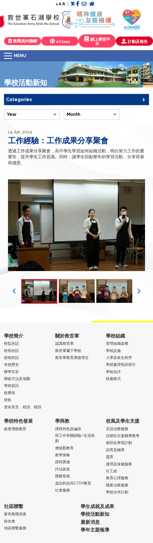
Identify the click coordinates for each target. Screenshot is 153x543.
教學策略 (62, 455)
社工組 (111, 471)
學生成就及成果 (97, 506)
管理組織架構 (117, 343)
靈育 (109, 456)
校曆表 (9, 392)
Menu (20, 55)
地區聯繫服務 (15, 528)
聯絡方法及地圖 (17, 378)
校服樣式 (113, 378)
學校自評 (113, 371)
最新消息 (90, 522)
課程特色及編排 (68, 428)
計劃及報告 (134, 41)
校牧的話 (11, 357)
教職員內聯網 (23, 41)
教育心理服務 (117, 477)
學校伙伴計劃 (117, 492)
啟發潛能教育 (15, 428)
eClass (60, 41)
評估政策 (62, 469)
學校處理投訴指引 (121, 364)
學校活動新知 (95, 514)
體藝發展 (62, 476)
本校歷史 (11, 364)
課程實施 (62, 461)
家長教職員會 (15, 514)
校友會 (9, 521)
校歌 (7, 399)
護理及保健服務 (119, 464)
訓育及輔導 (115, 449)
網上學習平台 (97, 41)
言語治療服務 (117, 428)
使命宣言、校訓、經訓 (22, 407)
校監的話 (11, 343)
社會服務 (62, 490)
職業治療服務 (117, 485)
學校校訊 (11, 385)
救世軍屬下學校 (68, 350)
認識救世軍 (64, 343)
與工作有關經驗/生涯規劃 (75, 438)
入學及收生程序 (119, 357)
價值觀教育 (64, 448)
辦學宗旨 (11, 371)
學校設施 (113, 350)
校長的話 (11, 350)
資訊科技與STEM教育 (73, 483)
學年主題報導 (95, 530)
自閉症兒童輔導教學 (122, 435)
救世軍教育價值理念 (72, 357)
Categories (75, 99)
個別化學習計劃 (119, 442)
